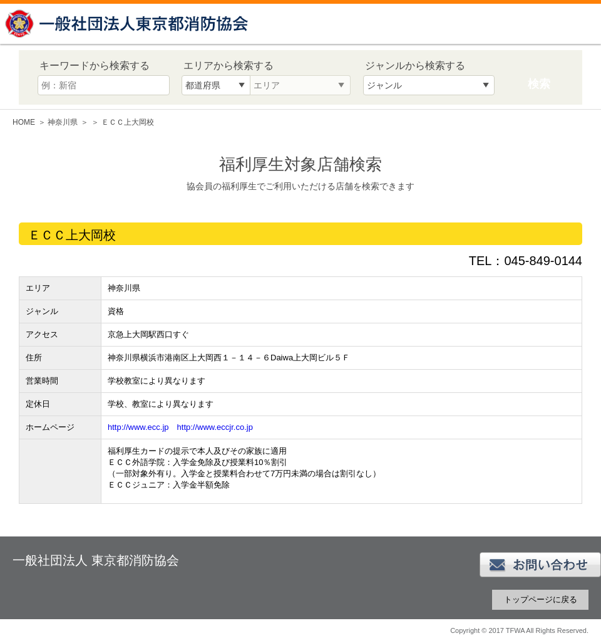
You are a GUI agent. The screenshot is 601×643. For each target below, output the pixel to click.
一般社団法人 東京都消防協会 (128, 23)
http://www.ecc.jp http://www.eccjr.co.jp (180, 427)
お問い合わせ (540, 564)
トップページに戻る (540, 599)
